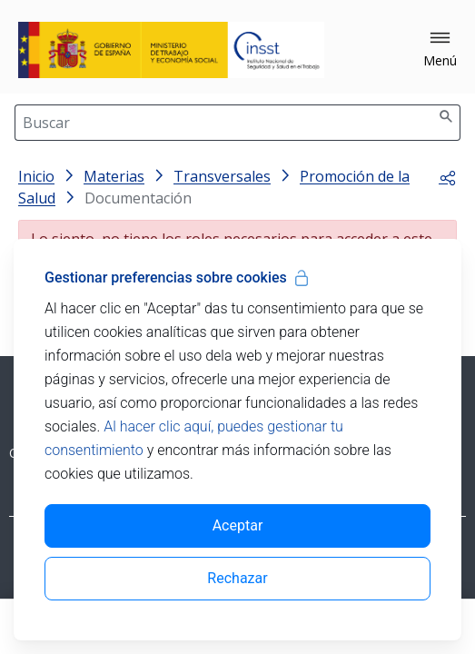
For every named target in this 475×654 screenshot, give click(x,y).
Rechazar (237, 578)
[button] (440, 50)
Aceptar (238, 525)
